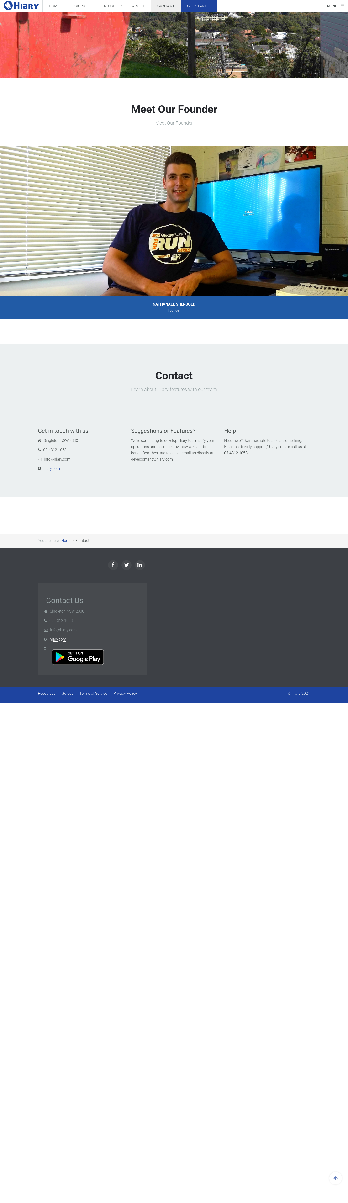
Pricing (79, 6)
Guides (67, 693)
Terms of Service (93, 693)
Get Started (199, 6)
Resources (46, 693)
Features (108, 6)
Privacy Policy (125, 693)
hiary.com (51, 468)
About (138, 6)
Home (54, 6)
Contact (165, 6)
